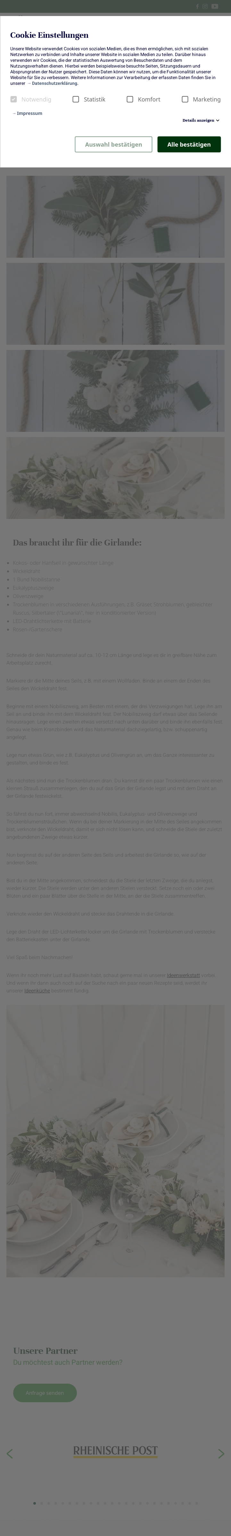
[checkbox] (13, 99)
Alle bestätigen (189, 144)
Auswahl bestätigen (113, 144)
